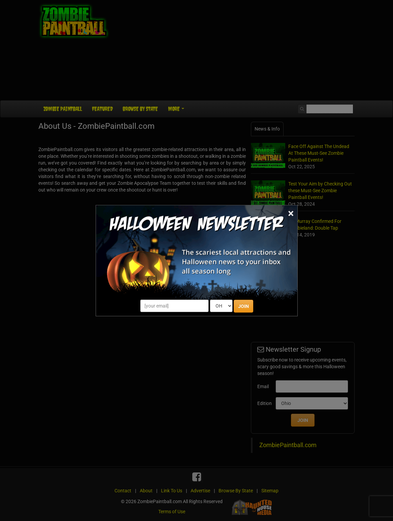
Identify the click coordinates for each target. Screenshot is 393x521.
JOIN (243, 306)
